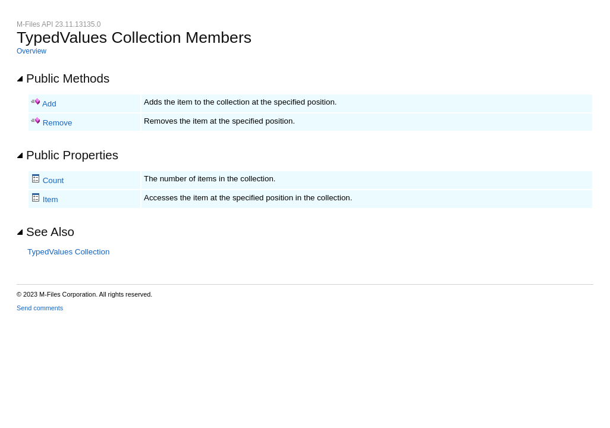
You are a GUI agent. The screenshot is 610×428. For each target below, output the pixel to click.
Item (50, 199)
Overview (31, 51)
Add (49, 103)
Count (53, 180)
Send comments (40, 307)
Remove (58, 122)
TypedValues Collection (68, 251)
